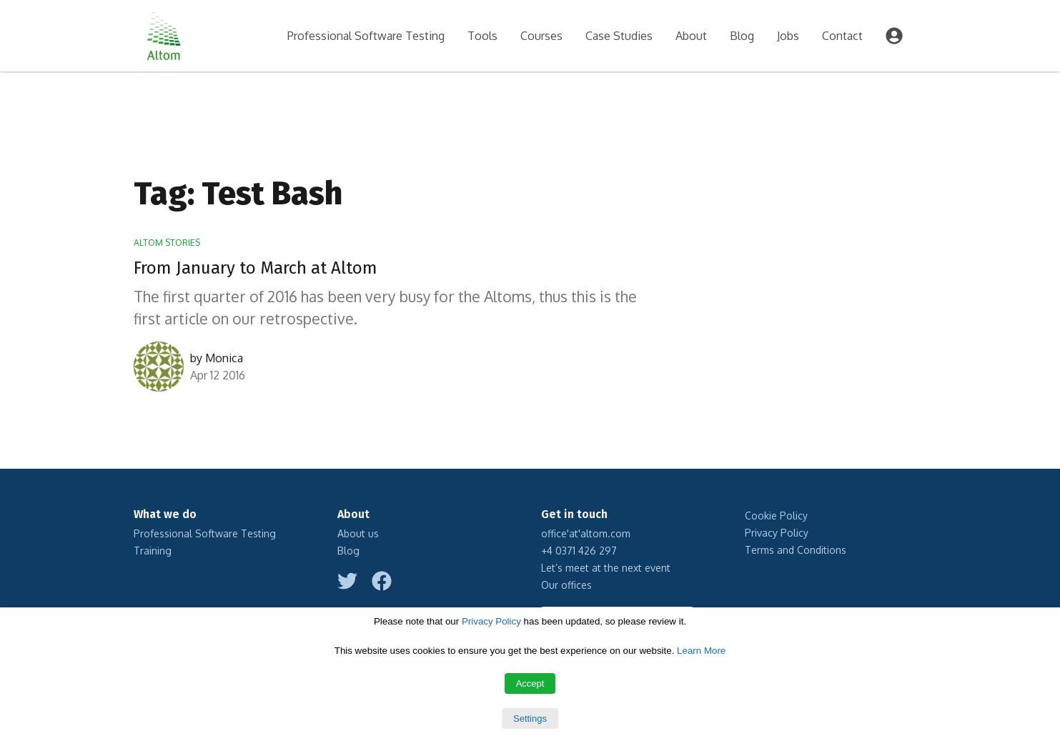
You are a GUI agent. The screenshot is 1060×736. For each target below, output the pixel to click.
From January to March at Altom (255, 268)
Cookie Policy (776, 515)
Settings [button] (530, 718)
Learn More (701, 650)
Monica (224, 358)
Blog (742, 36)
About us (358, 533)
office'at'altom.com (585, 533)
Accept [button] (530, 683)
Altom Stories (167, 242)
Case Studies (619, 36)
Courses (541, 36)
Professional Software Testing (366, 36)
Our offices (566, 585)
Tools (482, 36)
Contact (842, 36)
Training (153, 550)
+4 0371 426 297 (579, 550)
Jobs (788, 36)
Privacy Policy (776, 533)
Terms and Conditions (795, 550)
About (691, 36)
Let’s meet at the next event (605, 568)
